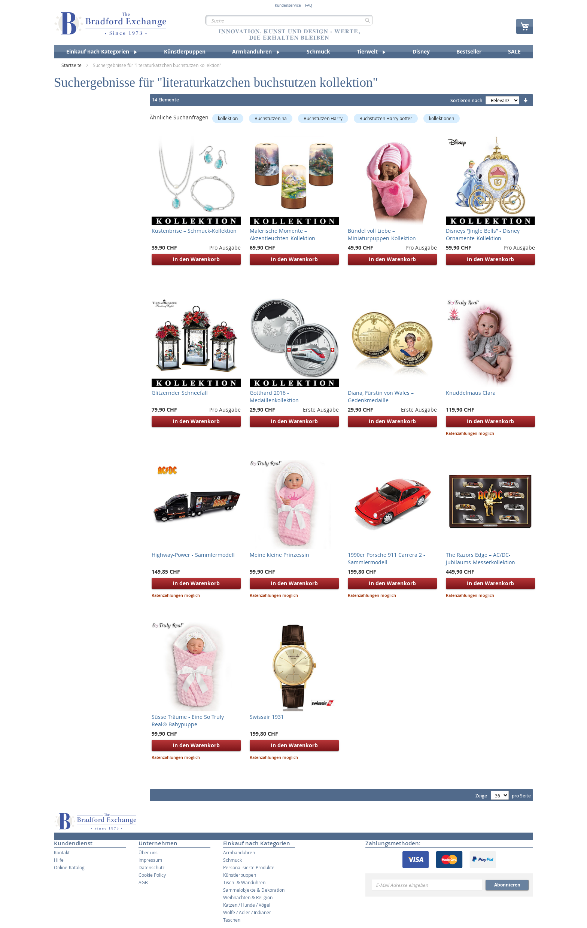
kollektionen (441, 118)
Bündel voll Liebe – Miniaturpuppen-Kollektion (382, 234)
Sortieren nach (466, 100)
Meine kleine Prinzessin (279, 554)
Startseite (72, 65)
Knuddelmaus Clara (471, 392)
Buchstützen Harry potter (385, 118)
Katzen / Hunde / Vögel (246, 905)
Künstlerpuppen (239, 875)
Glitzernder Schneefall (180, 392)
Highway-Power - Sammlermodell (193, 554)
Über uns (148, 852)
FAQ (308, 5)
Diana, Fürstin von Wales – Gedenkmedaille (381, 396)
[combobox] (289, 20)
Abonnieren (507, 885)
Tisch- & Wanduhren (244, 882)
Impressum (150, 860)
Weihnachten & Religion (248, 897)
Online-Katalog (69, 867)
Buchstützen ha (271, 118)
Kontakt (62, 852)
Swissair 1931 (267, 716)
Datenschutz (152, 867)
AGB (143, 882)
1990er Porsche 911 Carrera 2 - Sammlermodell (386, 558)
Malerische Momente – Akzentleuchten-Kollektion (282, 234)
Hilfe (59, 860)
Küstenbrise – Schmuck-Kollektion (194, 230)
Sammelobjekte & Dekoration (254, 890)
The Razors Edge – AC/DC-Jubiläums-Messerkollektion (480, 558)
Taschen (231, 920)
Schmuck (232, 860)
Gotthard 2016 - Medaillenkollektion (274, 396)
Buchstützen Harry (323, 118)
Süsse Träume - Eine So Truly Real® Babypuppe (188, 720)
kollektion (228, 118)
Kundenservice (288, 5)
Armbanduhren (239, 852)
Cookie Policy (152, 875)
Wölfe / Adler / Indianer (247, 912)
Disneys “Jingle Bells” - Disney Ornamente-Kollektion (483, 234)
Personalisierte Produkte (248, 867)
